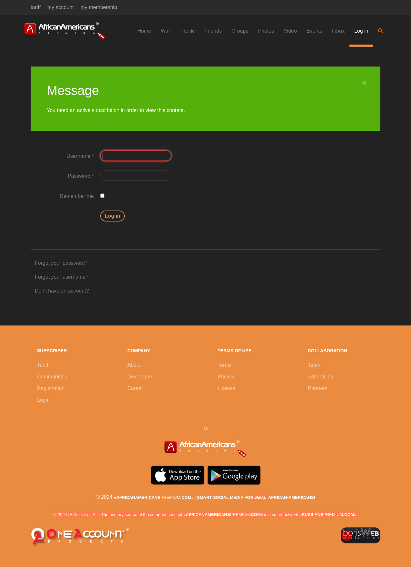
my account (60, 7)
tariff (36, 7)
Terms (225, 365)
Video (290, 31)
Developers (140, 376)
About (134, 365)
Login (43, 400)
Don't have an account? (62, 291)
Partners (317, 388)
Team (314, 365)
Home (144, 31)
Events (314, 31)
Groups (239, 31)
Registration (50, 388)
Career (135, 388)
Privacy (226, 376)
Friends (213, 31)
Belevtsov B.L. (86, 514)
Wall (166, 31)
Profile (187, 31)
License (226, 388)
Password (81, 176)
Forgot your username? (61, 277)
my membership (99, 7)
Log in (361, 31)
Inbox (338, 31)
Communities (52, 376)
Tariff (42, 365)
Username (80, 156)
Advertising (320, 376)
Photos (266, 31)
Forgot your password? (61, 263)
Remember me (77, 196)
